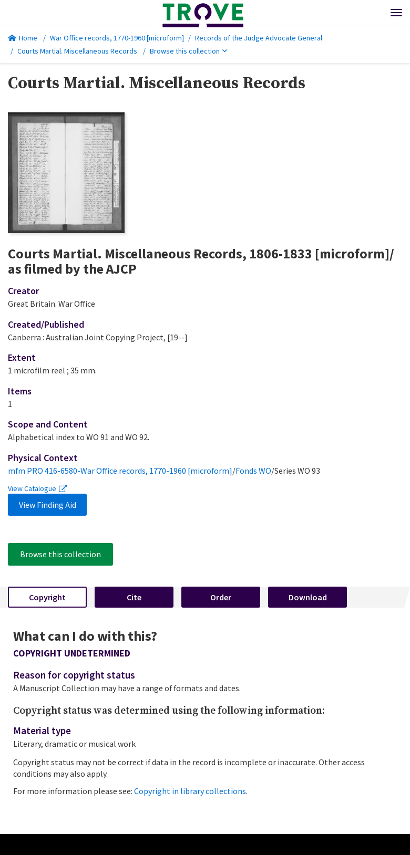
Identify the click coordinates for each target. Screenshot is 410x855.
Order (220, 597)
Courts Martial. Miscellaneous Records (77, 51)
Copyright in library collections (190, 791)
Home (22, 38)
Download (308, 597)
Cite (134, 597)
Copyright (47, 597)
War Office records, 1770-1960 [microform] (117, 38)
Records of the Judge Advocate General (258, 38)
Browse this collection (188, 51)
